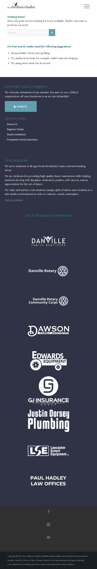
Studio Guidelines (16, 134)
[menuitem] (85, 6)
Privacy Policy (29, 560)
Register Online (15, 129)
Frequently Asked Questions (22, 139)
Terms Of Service (44, 560)
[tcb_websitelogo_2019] (40, 6)
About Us (12, 124)
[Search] (31, 32)
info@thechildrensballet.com (53, 556)
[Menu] (85, 6)
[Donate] (21, 106)
